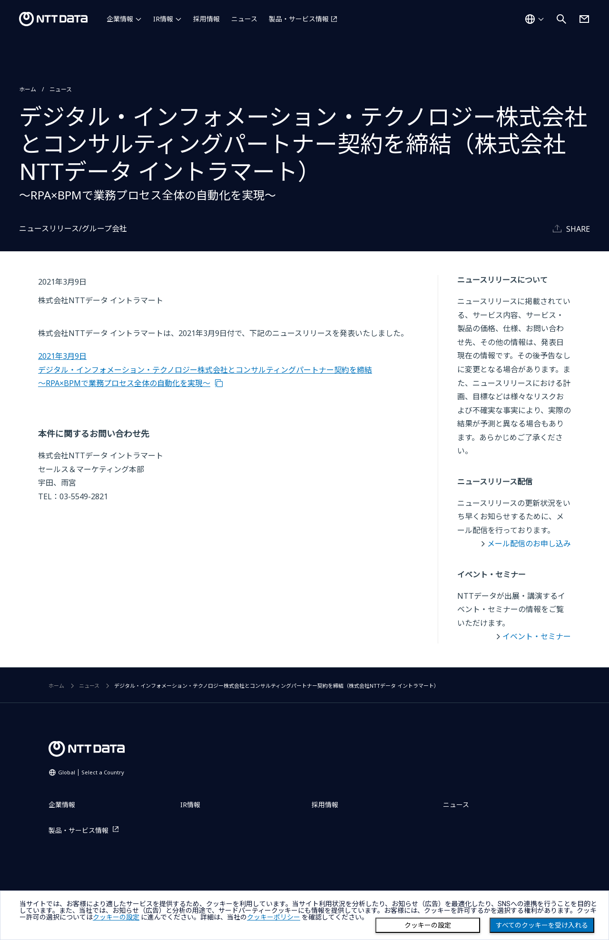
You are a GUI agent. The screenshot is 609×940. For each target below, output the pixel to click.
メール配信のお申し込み (529, 543)
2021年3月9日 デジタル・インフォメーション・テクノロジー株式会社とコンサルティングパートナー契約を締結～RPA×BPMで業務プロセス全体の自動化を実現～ (205, 369)
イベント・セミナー (536, 636)
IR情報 (163, 18)
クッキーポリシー (273, 917)
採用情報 (206, 18)
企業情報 (120, 18)
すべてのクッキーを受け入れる (542, 925)
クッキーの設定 (427, 925)
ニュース (244, 18)
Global (91, 772)
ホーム (27, 89)
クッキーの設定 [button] (116, 917)
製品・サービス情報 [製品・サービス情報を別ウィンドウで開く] (299, 18)
